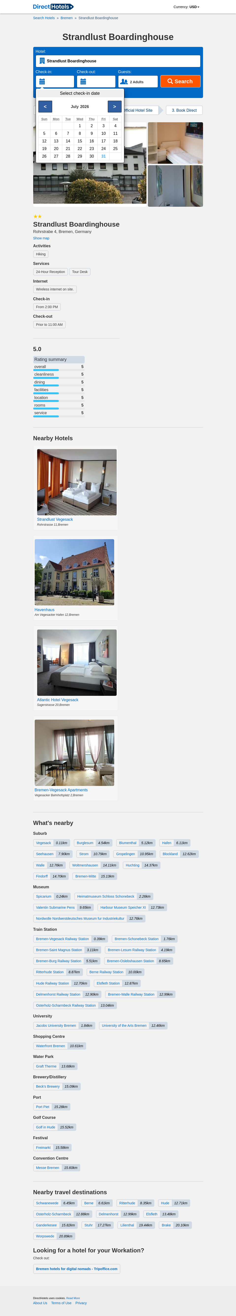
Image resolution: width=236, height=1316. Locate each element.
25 (115, 149)
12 (44, 141)
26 (44, 156)
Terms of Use (61, 1303)
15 (80, 141)
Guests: (125, 72)
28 (68, 156)
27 (56, 156)
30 (92, 156)
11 (115, 133)
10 (103, 133)
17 (103, 141)
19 (44, 149)
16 (92, 141)
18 (115, 141)
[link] (53, 7)
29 (80, 156)
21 (68, 149)
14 (68, 141)
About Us (40, 1303)
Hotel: (41, 51)
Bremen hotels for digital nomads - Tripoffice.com (77, 1269)
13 (56, 141)
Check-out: (86, 72)
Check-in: (44, 72)
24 (103, 149)
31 (103, 156)
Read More (73, 1298)
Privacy (81, 1303)
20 (56, 149)
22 (80, 149)
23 (92, 149)
